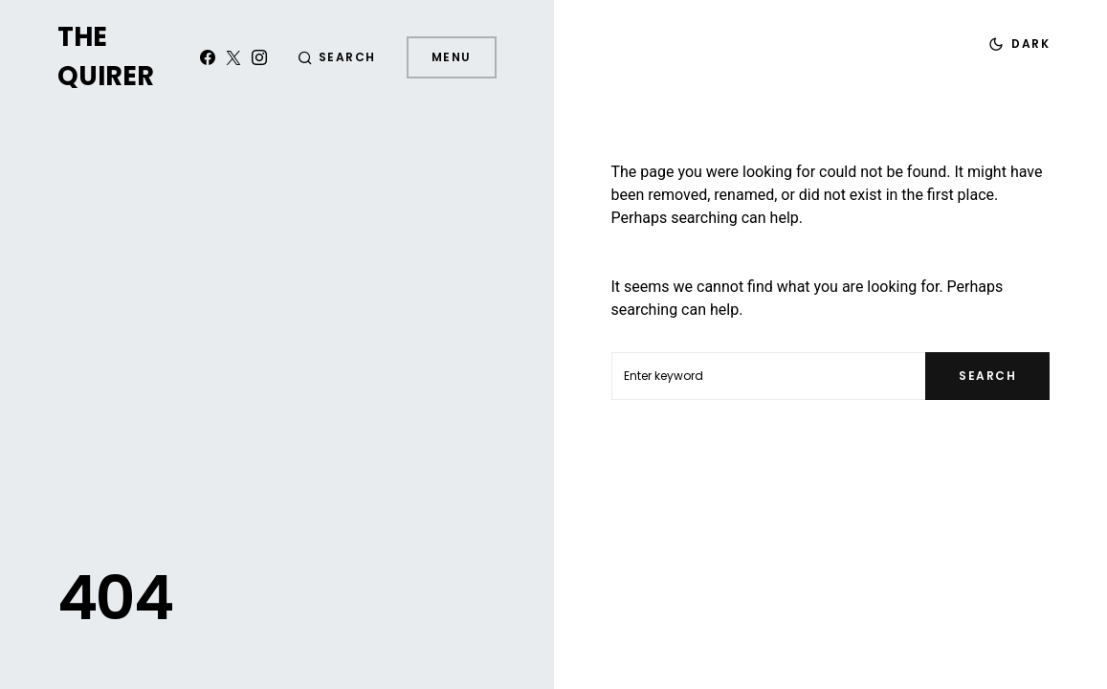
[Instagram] (259, 57)
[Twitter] (233, 57)
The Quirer (105, 56)
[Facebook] (207, 57)
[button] (337, 57)
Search (987, 375)
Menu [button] (452, 57)
